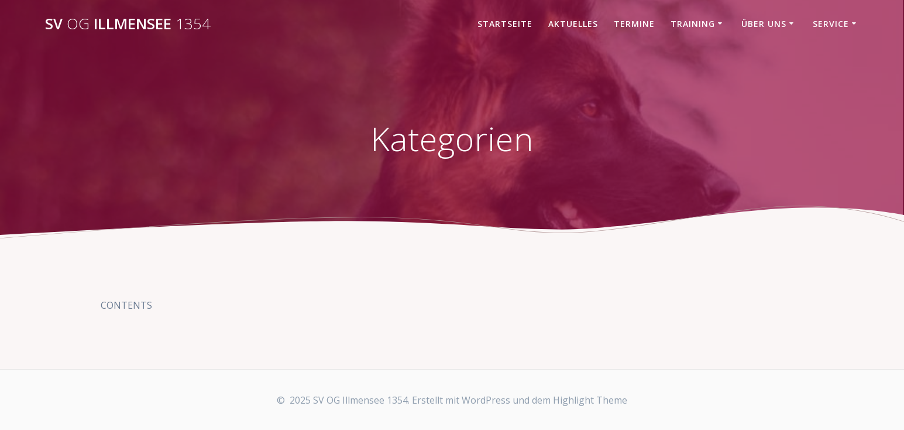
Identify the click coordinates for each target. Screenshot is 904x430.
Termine (634, 23)
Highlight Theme (590, 400)
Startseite (504, 23)
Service (831, 23)
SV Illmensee (128, 24)
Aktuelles (573, 23)
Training (693, 23)
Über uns (763, 23)
